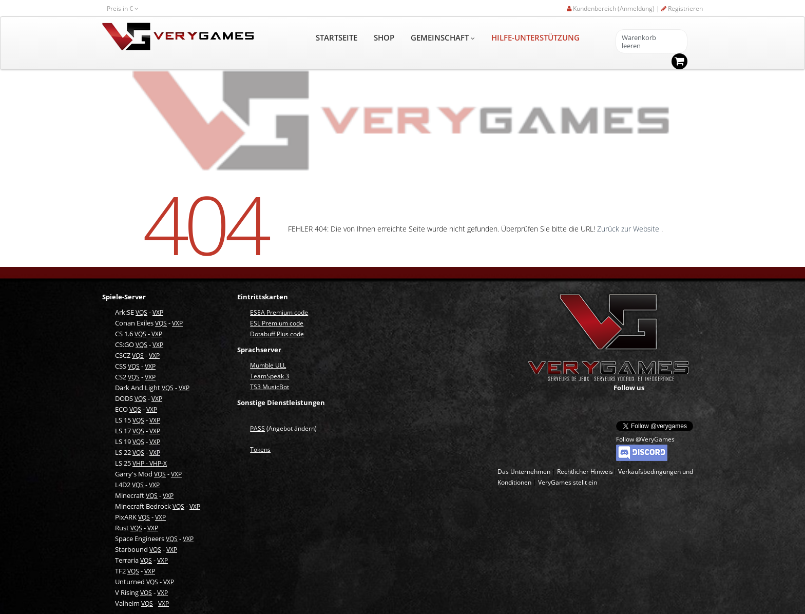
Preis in (123, 8)
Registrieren (682, 8)
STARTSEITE (336, 37)
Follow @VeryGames (645, 439)
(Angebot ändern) (283, 428)
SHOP (384, 37)
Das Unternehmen (523, 471)
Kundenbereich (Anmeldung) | (614, 8)
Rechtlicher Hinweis (585, 471)
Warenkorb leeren (639, 42)
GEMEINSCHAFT (443, 37)
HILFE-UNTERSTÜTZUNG (535, 37)
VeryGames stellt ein (567, 482)
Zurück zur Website (629, 229)
